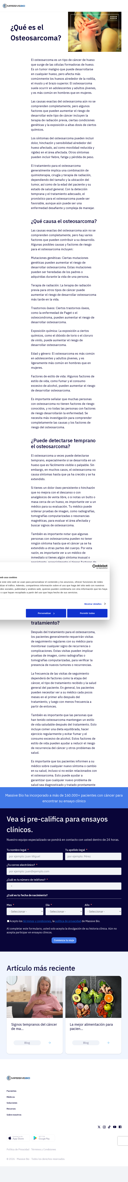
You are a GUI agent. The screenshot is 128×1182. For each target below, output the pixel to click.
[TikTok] (109, 1126)
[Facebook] (120, 1126)
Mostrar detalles (110, 604)
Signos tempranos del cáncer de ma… (93, 1026)
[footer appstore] (18, 1137)
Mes (9, 905)
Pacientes (11, 1091)
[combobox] (10, 886)
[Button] (49, 1042)
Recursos (11, 1108)
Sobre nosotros (14, 1114)
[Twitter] (99, 1127)
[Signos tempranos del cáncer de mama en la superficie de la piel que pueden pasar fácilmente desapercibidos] (93, 977)
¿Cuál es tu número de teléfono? (26, 879)
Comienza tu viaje (64, 940)
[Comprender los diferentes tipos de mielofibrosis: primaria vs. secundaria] (35, 977)
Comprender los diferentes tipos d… (32, 1026)
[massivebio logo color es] (14, 6)
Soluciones (12, 1103)
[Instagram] (104, 1127)
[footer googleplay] (43, 1137)
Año (87, 905)
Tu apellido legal (75, 850)
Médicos (11, 1097)
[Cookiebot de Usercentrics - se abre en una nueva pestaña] (112, 566)
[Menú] (124, 6)
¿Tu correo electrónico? (21, 865)
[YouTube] (114, 1126)
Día (48, 905)
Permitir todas (104, 613)
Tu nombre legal (16, 850)
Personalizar (63, 613)
